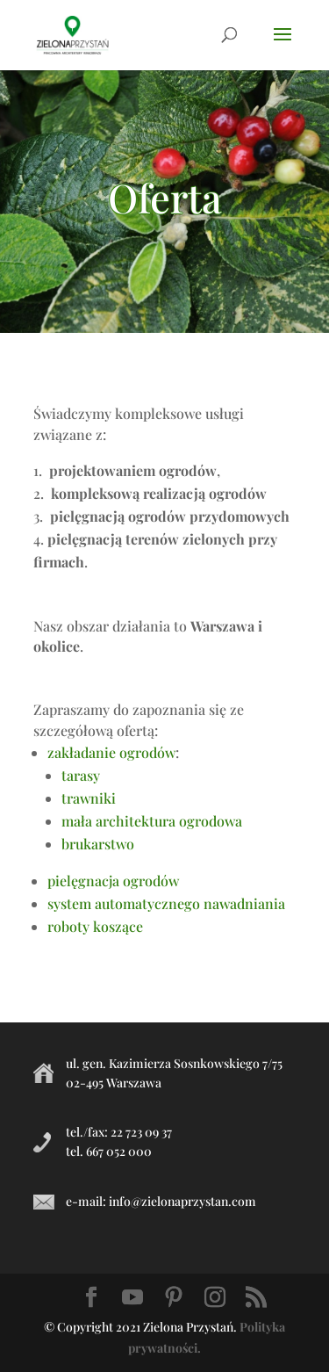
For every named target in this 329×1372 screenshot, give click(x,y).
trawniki (88, 798)
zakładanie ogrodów (111, 752)
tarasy (80, 775)
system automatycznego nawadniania (166, 903)
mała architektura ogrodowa (151, 821)
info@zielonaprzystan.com (182, 1201)
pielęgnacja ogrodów (113, 880)
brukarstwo (97, 843)
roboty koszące (95, 926)
